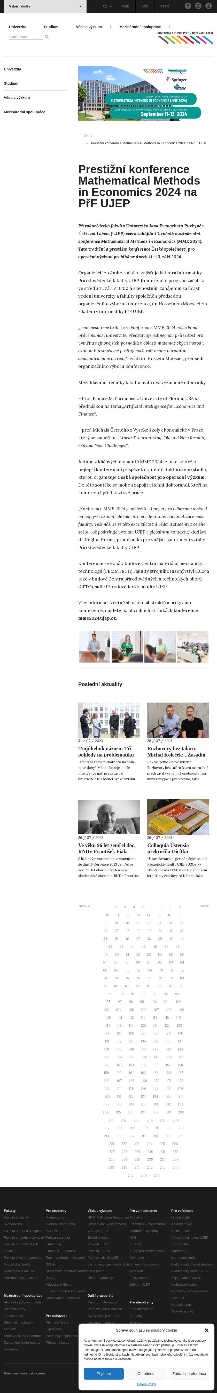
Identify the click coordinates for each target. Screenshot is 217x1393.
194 (106, 1112)
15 (159, 915)
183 (143, 1096)
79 (171, 978)
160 (119, 1073)
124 (107, 1033)
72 (182, 970)
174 (119, 1088)
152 (107, 1065)
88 (181, 986)
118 (119, 1025)
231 (162, 1152)
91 (132, 994)
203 (137, 1120)
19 (116, 923)
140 (131, 1049)
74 (116, 978)
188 (119, 1104)
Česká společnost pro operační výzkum (161, 477)
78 (160, 978)
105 (131, 1010)
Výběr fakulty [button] (45, 6)
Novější (84, 906)
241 (137, 1167)
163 (155, 1073)
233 (111, 1159)
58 (116, 962)
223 (137, 1144)
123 (179, 1025)
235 (137, 1159)
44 (132, 946)
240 (124, 1167)
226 (175, 1144)
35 (116, 939)
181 (119, 1096)
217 (143, 1136)
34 (105, 939)
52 (138, 954)
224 (149, 1144)
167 (119, 1081)
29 (139, 931)
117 (108, 1025)
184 (155, 1096)
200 (181, 1112)
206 (176, 1120)
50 (117, 954)
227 (112, 1152)
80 (182, 978)
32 (171, 931)
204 (150, 1120)
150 (169, 1057)
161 (131, 1073)
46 (155, 946)
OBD (126, 6)
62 (160, 962)
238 (175, 1159)
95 (177, 994)
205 (163, 1120)
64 (182, 962)
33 (182, 931)
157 (168, 1065)
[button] (206, 1330)
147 (131, 1057)
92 (143, 994)
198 (155, 1112)
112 (131, 1017)
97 (120, 1002)
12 (127, 915)
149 (156, 1057)
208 (119, 1128)
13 (138, 915)
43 (121, 946)
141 (143, 1049)
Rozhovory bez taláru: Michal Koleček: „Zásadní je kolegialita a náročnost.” (176, 755)
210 (145, 1128)
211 (157, 1128)
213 (181, 1128)
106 (143, 1010)
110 (108, 1017)
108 (168, 1010)
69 (150, 970)
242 (150, 1167)
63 (171, 962)
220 (180, 1136)
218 (155, 1136)
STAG (164, 6)
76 (138, 978)
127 (143, 1033)
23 (159, 923)
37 (138, 939)
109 (181, 1010)
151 (181, 1057)
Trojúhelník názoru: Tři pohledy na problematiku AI (106, 755)
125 (119, 1033)
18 (105, 923)
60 (138, 962)
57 (105, 962)
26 (106, 931)
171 (169, 1081)
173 (106, 1088)
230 (150, 1152)
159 (106, 1073)
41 (182, 939)
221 (111, 1144)
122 (167, 1025)
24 (170, 923)
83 (127, 986)
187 (106, 1104)
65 (105, 970)
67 (127, 970)
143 (168, 1049)
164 (168, 1073)
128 (155, 1033)
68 (139, 970)
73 (105, 978)
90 (122, 994)
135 (155, 1041)
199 (168, 1112)
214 (106, 1136)
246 (144, 1175)
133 (131, 1041)
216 (131, 1136)
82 (116, 986)
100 (154, 1002)
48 (177, 946)
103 (106, 1010)
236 (150, 1159)
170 (156, 1081)
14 (148, 915)
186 (180, 1096)
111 (120, 1017)
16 (169, 915)
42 (110, 946)
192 (168, 1104)
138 (106, 1049)
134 (143, 1041)
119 (131, 1025)
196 (131, 1112)
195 (118, 1112)
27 (117, 931)
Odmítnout (146, 1373)
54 (160, 954)
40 (171, 939)
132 (119, 1041)
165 (180, 1073)
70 (161, 970)
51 (127, 954)
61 (149, 962)
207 (106, 1128)
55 (171, 954)
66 (116, 970)
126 (131, 1033)
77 (149, 978)
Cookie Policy (146, 1384)
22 (148, 923)
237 (163, 1159)
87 (171, 986)
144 (180, 1049)
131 (107, 1041)
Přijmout (104, 1373)
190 (143, 1104)
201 (111, 1120)
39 (160, 939)
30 (150, 931)
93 (155, 994)
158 (180, 1065)
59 (127, 962)
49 (106, 954)
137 (180, 1041)
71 (171, 970)
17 (180, 915)
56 (182, 954)
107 (156, 1010)
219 (168, 1136)
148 (144, 1057)
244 (176, 1167)
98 (131, 1002)
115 (167, 1017)
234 (124, 1159)
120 (143, 1025)
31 (160, 931)
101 (166, 1002)
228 (124, 1152)
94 (166, 994)
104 (118, 1010)
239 (111, 1167)
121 (155, 1025)
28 (127, 931)
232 (175, 1152)
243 (163, 1167)
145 (106, 1057)
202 (124, 1120)
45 (144, 946)
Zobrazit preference (189, 1373)
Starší (204, 906)
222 (124, 1144)
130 (180, 1033)
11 (118, 915)
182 (131, 1096)
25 (181, 923)
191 (156, 1104)
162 (143, 1073)
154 (131, 1065)
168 (131, 1081)
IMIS (145, 6)
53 (149, 954)
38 (149, 939)
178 (168, 1088)
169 (144, 1081)
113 (143, 1017)
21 (138, 923)
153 (119, 1065)
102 (178, 1002)
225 (162, 1144)
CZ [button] (107, 6)
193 (180, 1104)
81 (105, 986)
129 (168, 1033)
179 (180, 1088)
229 (137, 1152)
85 (149, 986)
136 (168, 1041)
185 (167, 1096)
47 (166, 946)
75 (127, 978)
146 (119, 1057)
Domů (87, 135)
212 (169, 1128)
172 (180, 1081)
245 (131, 1175)
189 (131, 1104)
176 (143, 1088)
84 (138, 986)
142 (155, 1049)
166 (107, 1081)
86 (160, 986)
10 (107, 915)
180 (107, 1096)
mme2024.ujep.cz (97, 618)
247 (157, 1175)
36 (127, 939)
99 (142, 1002)
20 (127, 923)
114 (155, 1017)
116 (178, 1017)
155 (143, 1065)
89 (110, 994)
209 (132, 1128)
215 (119, 1136)
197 (143, 1112)
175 (131, 1088)
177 (155, 1088)
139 (118, 1049)
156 (156, 1065)
